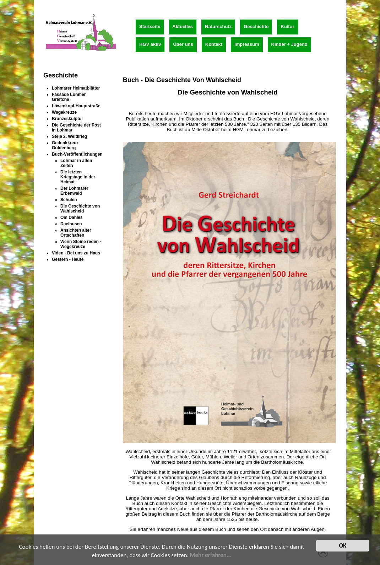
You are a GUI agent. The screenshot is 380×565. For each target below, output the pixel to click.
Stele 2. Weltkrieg (69, 136)
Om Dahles (71, 217)
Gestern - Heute (67, 259)
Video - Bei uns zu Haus (76, 253)
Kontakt (213, 44)
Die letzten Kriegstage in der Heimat (77, 177)
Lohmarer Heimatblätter (76, 88)
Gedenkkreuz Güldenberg (65, 145)
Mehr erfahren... (211, 556)
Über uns (183, 44)
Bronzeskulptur (67, 118)
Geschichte (256, 26)
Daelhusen (71, 223)
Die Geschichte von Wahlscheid (80, 209)
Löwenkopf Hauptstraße (76, 105)
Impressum (246, 44)
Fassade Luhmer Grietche (69, 97)
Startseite (149, 26)
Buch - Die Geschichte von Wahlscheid (182, 80)
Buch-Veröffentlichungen (77, 154)
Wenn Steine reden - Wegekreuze (80, 244)
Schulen (68, 199)
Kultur (287, 26)
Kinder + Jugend (289, 44)
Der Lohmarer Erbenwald (74, 191)
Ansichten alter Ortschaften (75, 233)
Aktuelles (182, 26)
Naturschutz (218, 26)
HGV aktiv (150, 44)
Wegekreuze (64, 112)
